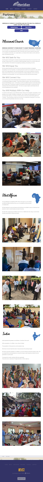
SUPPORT (35, 8)
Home (3, 456)
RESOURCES (17, 8)
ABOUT (11, 8)
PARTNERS (24, 8)
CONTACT (30, 8)
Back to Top (21, 478)
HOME (7, 8)
